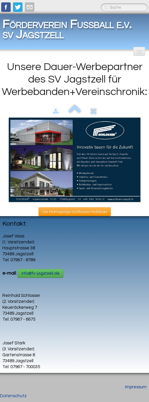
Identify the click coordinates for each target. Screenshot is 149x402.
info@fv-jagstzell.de (40, 273)
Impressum (136, 387)
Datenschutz (13, 396)
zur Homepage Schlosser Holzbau (74, 212)
